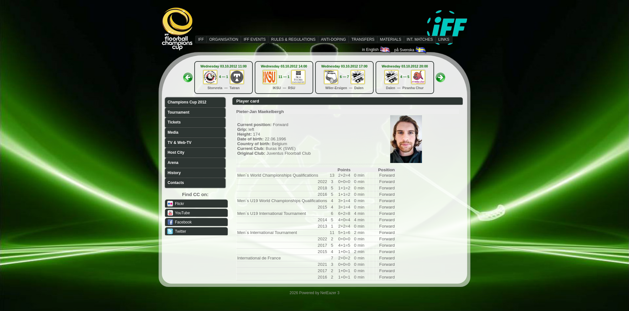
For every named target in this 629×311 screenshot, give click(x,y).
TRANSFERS (363, 39)
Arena (173, 162)
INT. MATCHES (420, 39)
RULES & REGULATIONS (293, 39)
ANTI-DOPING (333, 39)
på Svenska (410, 50)
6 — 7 (344, 77)
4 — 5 (404, 77)
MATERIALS (390, 39)
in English (376, 49)
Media (173, 132)
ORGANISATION (223, 39)
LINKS (443, 39)
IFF (201, 39)
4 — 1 (223, 77)
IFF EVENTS (255, 39)
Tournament (178, 112)
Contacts (176, 182)
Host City (176, 152)
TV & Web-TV (179, 142)
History (174, 173)
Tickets (174, 122)
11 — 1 (284, 77)
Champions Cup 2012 (187, 102)
